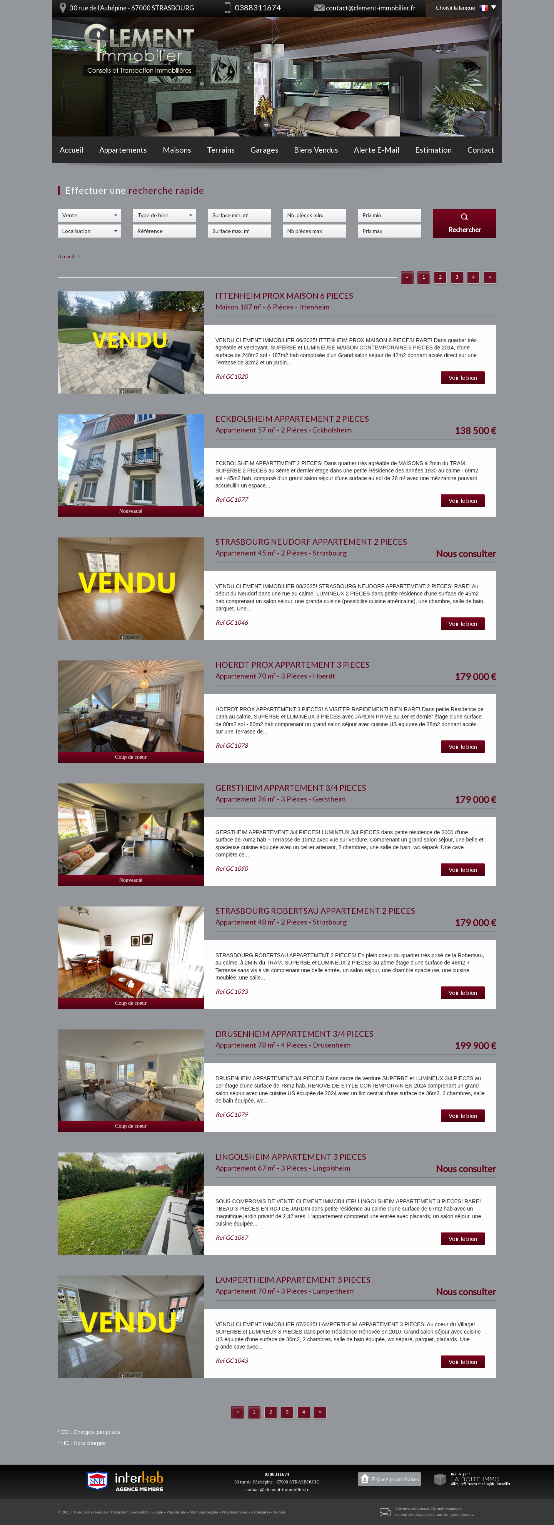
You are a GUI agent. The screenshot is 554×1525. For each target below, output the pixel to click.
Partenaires (260, 1512)
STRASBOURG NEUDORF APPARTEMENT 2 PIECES (311, 541)
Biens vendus (316, 149)
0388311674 (277, 1474)
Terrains (221, 149)
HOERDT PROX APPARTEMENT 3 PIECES (292, 664)
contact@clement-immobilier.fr (371, 8)
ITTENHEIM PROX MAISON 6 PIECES (284, 295)
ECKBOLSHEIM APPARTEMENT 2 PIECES (292, 418)
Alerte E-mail (376, 149)
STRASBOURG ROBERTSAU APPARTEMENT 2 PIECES (315, 910)
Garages (264, 149)
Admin (279, 1512)
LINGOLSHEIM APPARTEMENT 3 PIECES (290, 1156)
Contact (480, 149)
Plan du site (176, 1512)
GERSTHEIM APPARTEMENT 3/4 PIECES (290, 787)
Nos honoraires (235, 1512)
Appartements (123, 149)
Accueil (71, 149)
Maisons (177, 149)
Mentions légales (204, 1512)
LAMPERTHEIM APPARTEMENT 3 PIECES (292, 1279)
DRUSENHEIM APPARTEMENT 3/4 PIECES (294, 1033)
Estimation (433, 149)
